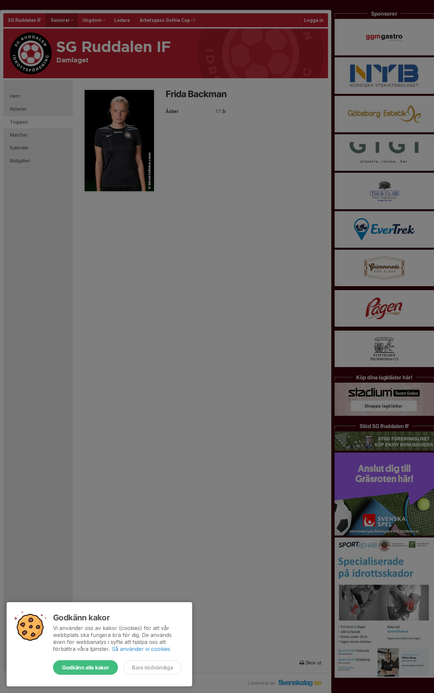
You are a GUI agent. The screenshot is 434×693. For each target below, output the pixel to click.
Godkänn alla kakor (85, 667)
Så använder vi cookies (141, 649)
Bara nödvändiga (152, 667)
